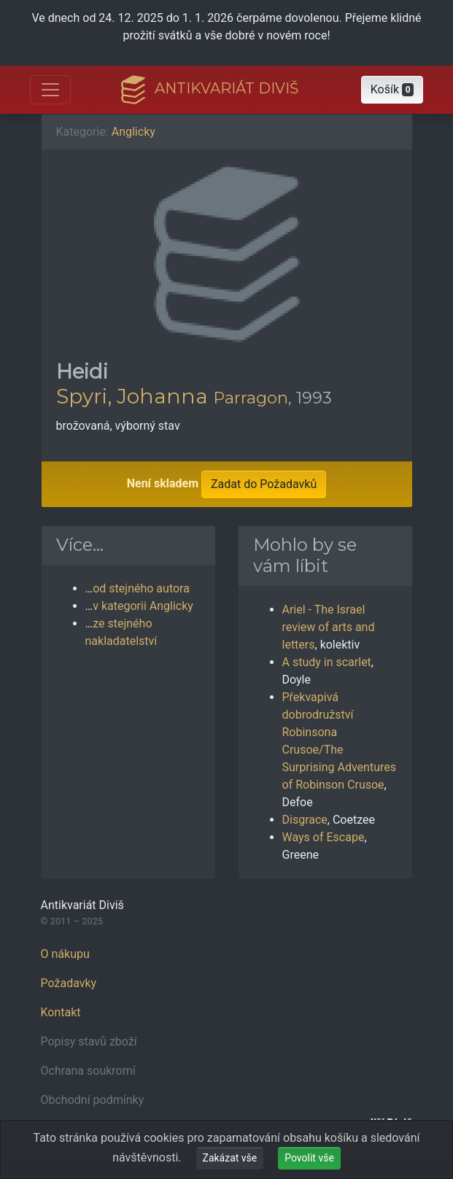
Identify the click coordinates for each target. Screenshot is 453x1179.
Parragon (250, 397)
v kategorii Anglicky (143, 606)
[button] (392, 90)
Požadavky (69, 983)
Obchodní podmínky (92, 1100)
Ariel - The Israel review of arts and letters (328, 627)
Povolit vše (309, 1158)
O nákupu (65, 954)
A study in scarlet (326, 662)
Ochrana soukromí (88, 1071)
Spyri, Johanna (132, 396)
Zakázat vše (230, 1158)
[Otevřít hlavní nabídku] (50, 89)
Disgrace (305, 820)
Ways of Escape (323, 837)
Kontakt (61, 1012)
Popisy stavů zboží (89, 1041)
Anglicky (133, 132)
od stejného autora (141, 588)
